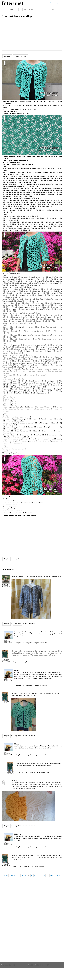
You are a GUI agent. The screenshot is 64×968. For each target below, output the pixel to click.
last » (58, 875)
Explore (10, 9)
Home (48, 965)
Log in (6, 559)
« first (6, 875)
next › (52, 875)
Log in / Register (55, 3)
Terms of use (39, 965)
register (18, 559)
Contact (31, 965)
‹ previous (13, 875)
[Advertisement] (32, 32)
